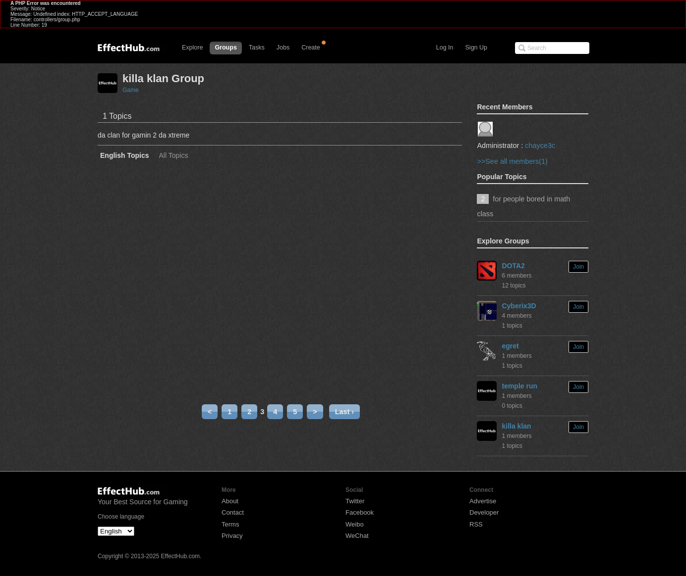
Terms (230, 524)
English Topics (124, 155)
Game (130, 90)
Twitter (354, 501)
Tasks (257, 47)
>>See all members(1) (512, 161)
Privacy (232, 535)
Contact (233, 512)
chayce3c (540, 145)
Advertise (482, 501)
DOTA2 (513, 266)
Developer (484, 512)
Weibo (354, 524)
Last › (344, 412)
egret (510, 346)
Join (578, 266)
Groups (225, 47)
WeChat (357, 535)
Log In (445, 47)
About (230, 501)
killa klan (516, 426)
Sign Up (476, 47)
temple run (519, 386)
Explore (192, 47)
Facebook (359, 512)
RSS (476, 524)
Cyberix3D (519, 306)
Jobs (283, 47)
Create (310, 47)
